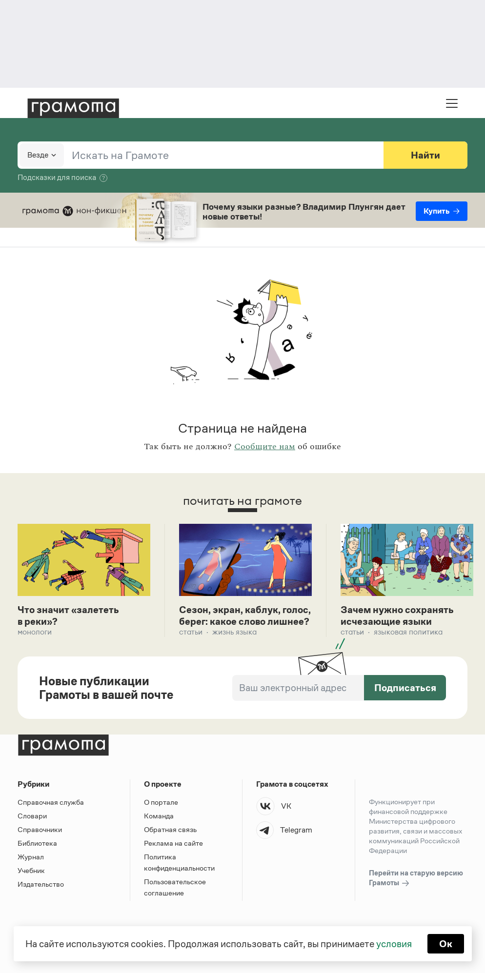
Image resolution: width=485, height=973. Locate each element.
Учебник (31, 870)
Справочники (40, 829)
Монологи (35, 631)
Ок (445, 943)
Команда (159, 816)
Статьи (190, 631)
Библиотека (37, 843)
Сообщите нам (264, 446)
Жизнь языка (234, 631)
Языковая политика (408, 631)
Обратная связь (170, 829)
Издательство (41, 884)
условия (394, 943)
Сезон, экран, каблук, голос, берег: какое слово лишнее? (245, 615)
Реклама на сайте (173, 843)
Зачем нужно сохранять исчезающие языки (397, 615)
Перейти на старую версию (416, 878)
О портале (161, 802)
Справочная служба (51, 802)
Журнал (31, 857)
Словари (32, 816)
